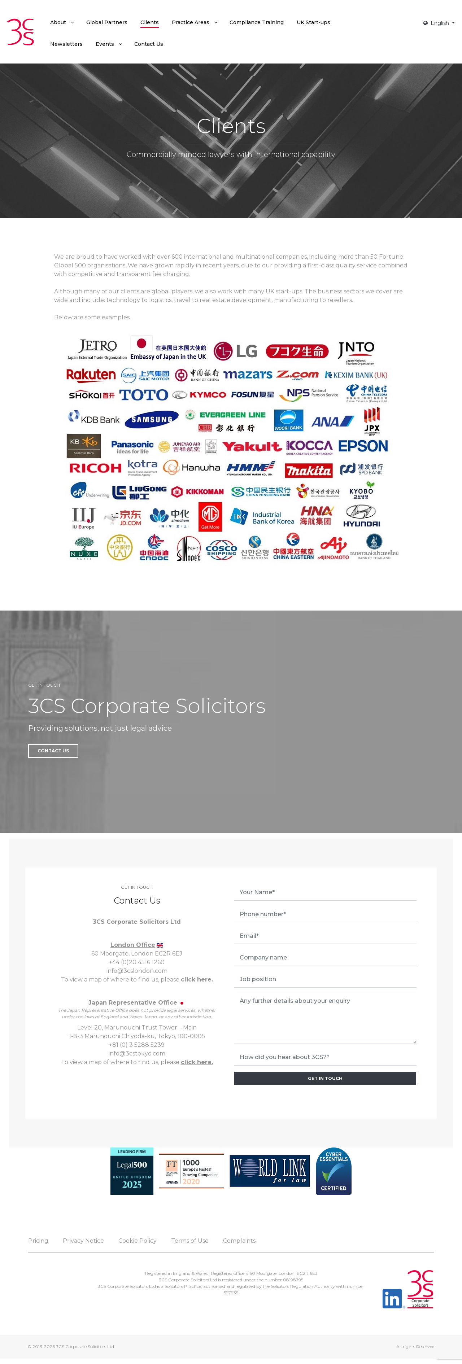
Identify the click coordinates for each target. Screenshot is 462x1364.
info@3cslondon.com (136, 970)
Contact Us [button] (53, 750)
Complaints (239, 1240)
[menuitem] (62, 22)
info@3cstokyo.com (137, 1053)
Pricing (38, 1240)
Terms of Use (190, 1240)
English (436, 23)
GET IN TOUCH (325, 1078)
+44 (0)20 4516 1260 (137, 962)
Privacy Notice (83, 1240)
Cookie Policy (137, 1240)
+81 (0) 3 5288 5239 (137, 1044)
